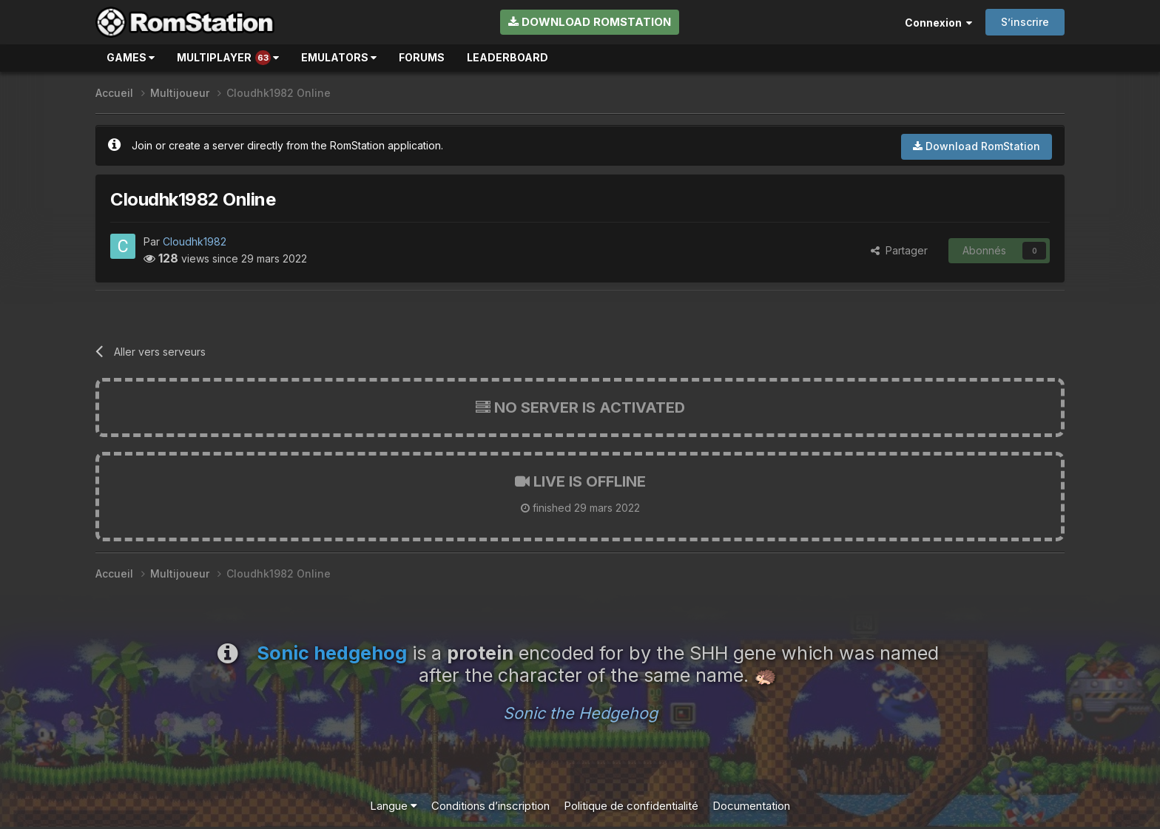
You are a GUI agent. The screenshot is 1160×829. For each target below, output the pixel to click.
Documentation (751, 806)
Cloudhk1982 (194, 241)
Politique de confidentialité (631, 806)
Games (131, 57)
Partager (899, 250)
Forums (422, 57)
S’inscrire (1025, 22)
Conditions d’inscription (490, 806)
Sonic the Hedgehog (580, 713)
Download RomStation (589, 22)
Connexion (938, 22)
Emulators (339, 57)
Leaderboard (507, 57)
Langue (393, 806)
